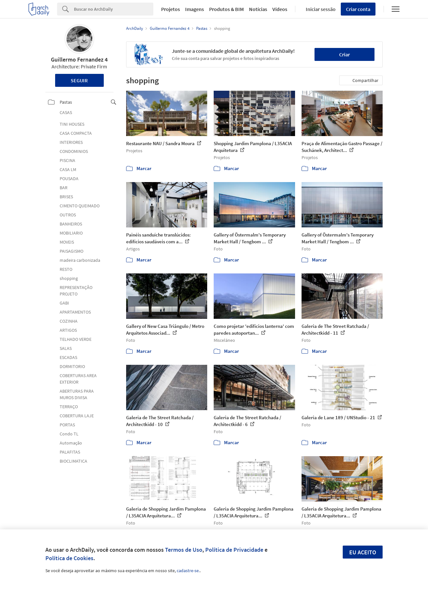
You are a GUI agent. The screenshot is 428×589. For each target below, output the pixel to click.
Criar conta (358, 9)
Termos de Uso (183, 549)
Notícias (258, 9)
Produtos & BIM (226, 9)
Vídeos (279, 9)
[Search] (113, 9)
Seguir (79, 80)
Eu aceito (362, 552)
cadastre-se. (188, 570)
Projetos (170, 9)
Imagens (194, 9)
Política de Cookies (69, 558)
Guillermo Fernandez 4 (79, 59)
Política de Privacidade (234, 549)
